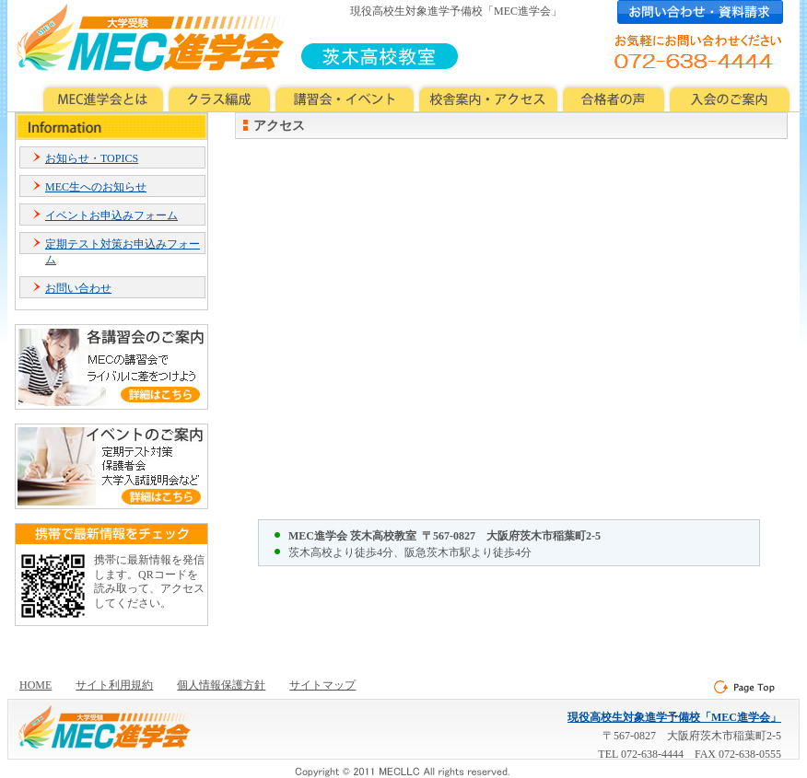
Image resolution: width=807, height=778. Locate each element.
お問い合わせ (78, 288)
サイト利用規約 (114, 685)
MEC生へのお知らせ (95, 186)
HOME (35, 685)
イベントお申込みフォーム (111, 215)
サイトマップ (322, 685)
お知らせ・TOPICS (91, 158)
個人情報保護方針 (221, 685)
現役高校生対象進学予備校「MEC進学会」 (674, 717)
